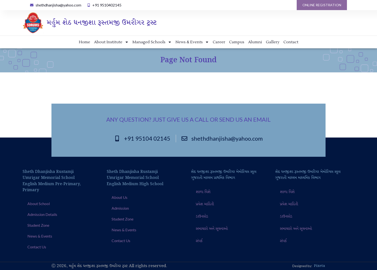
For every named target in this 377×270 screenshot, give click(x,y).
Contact (290, 42)
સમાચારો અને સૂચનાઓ (212, 229)
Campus (236, 42)
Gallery (273, 42)
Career (219, 42)
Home (84, 42)
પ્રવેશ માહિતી (205, 204)
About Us (119, 197)
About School (38, 203)
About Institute (111, 42)
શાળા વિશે (203, 192)
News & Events (192, 42)
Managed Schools (152, 42)
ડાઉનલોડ (202, 216)
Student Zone (38, 225)
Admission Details (42, 214)
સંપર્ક (199, 241)
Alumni (255, 42)
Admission (120, 208)
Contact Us (36, 247)
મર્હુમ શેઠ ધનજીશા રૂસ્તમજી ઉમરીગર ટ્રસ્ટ (102, 23)
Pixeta (319, 266)
